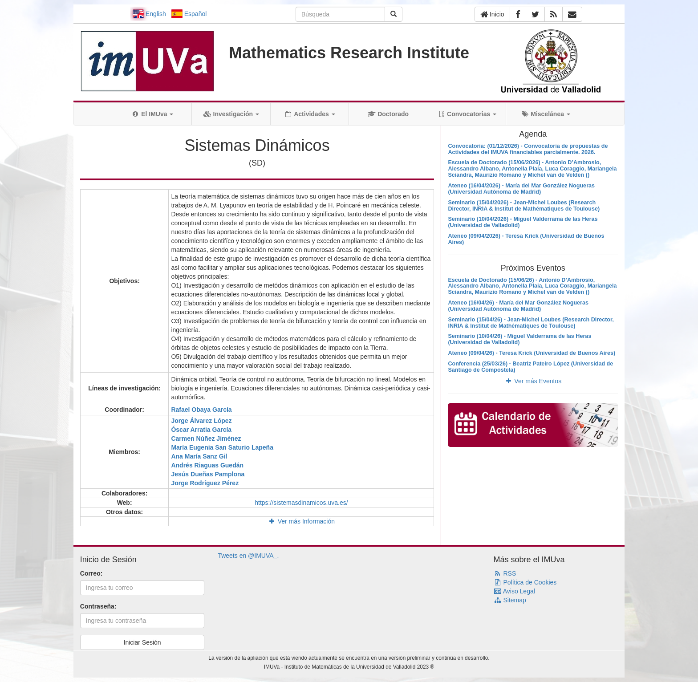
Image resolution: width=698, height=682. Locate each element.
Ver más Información (301, 521)
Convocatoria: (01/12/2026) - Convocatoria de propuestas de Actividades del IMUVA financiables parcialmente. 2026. (528, 149)
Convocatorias (466, 114)
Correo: (91, 573)
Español (189, 13)
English (149, 13)
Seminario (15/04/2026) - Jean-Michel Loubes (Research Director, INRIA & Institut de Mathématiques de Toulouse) (524, 205)
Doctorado (388, 114)
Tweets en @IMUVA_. (248, 555)
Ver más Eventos (532, 381)
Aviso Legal (514, 591)
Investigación (231, 114)
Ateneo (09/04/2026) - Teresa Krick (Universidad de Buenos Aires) (526, 239)
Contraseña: (98, 606)
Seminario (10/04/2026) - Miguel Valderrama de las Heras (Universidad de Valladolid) (522, 222)
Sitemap (510, 600)
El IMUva (152, 114)
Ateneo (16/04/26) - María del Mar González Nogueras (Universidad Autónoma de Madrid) (518, 306)
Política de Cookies (525, 582)
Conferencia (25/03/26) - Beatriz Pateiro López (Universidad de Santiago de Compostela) (530, 367)
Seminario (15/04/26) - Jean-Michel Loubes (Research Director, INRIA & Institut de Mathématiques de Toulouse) (530, 323)
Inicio (492, 14)
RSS (505, 573)
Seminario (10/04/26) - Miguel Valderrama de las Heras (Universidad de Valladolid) (519, 339)
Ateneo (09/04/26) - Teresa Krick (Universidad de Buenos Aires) (531, 353)
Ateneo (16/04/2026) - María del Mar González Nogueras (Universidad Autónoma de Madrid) (521, 189)
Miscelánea (545, 114)
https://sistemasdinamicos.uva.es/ (301, 502)
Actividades (309, 114)
